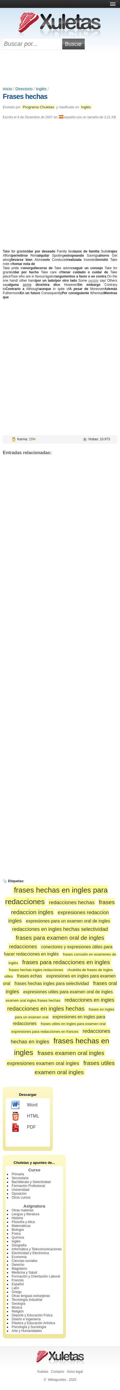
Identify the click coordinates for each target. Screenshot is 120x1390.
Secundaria (20, 1178)
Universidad (20, 1190)
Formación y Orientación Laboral (36, 1276)
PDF (23, 1127)
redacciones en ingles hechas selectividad (60, 929)
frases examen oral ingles (71, 1053)
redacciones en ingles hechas (45, 1008)
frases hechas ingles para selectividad (51, 983)
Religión (18, 1311)
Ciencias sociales (25, 1261)
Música (17, 1307)
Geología (18, 1304)
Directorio (24, 89)
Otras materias (23, 1210)
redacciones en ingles (89, 1000)
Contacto (57, 1372)
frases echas (29, 976)
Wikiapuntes (57, 1380)
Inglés (41, 89)
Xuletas (42, 1372)
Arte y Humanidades (27, 1331)
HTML (25, 1116)
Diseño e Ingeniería (26, 1319)
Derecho (18, 1265)
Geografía (19, 1245)
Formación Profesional (28, 1186)
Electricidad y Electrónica (30, 1253)
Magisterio (19, 1269)
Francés (18, 1280)
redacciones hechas (71, 902)
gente (27, 285)
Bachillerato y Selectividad (31, 1182)
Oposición (19, 1194)
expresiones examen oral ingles (43, 1063)
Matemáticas (21, 1226)
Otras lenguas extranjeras (31, 1296)
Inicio (7, 89)
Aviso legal (75, 1372)
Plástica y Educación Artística (33, 1323)
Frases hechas (25, 96)
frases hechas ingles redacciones (36, 970)
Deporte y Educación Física (32, 1315)
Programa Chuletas (38, 107)
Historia (17, 1218)
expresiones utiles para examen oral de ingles (68, 991)
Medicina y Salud (24, 1272)
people (93, 280)
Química (18, 1237)
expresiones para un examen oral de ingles (68, 921)
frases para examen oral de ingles (60, 937)
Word (24, 1105)
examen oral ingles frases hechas (33, 1000)
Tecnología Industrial (27, 1300)
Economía (19, 1257)
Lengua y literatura (25, 1214)
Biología (18, 1230)
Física (16, 1234)
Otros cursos (21, 1197)
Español (18, 1284)
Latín (15, 1288)
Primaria (18, 1174)
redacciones (23, 946)
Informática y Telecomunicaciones (37, 1249)
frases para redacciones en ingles (66, 962)
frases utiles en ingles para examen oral (73, 1024)
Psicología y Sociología (29, 1327)
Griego (17, 1292)
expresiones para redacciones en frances (44, 1031)
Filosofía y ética (23, 1222)
